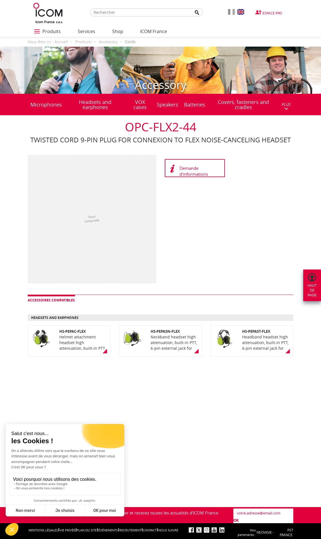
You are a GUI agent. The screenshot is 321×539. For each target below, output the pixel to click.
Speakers (167, 104)
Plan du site (87, 530)
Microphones (46, 104)
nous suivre (168, 530)
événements (108, 530)
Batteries (194, 104)
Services (86, 31)
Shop (117, 31)
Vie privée (67, 530)
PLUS (286, 106)
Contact (150, 530)
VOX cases (140, 104)
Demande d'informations (193, 171)
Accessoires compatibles (51, 300)
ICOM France (153, 31)
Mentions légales (43, 530)
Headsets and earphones (95, 104)
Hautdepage (312, 290)
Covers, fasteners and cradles (243, 104)
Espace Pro (272, 13)
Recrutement (130, 530)
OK (236, 520)
